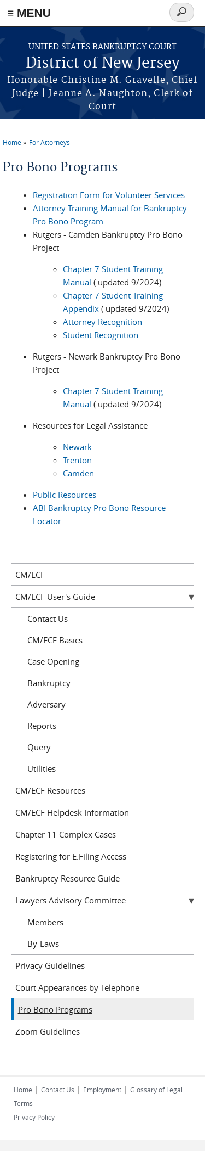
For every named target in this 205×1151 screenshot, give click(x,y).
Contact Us (47, 618)
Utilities (41, 768)
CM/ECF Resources (50, 790)
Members (45, 922)
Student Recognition (100, 334)
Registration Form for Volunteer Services (109, 194)
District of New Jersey (103, 63)
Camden (78, 473)
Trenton (77, 459)
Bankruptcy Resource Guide (67, 878)
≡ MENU (29, 13)
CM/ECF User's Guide (55, 596)
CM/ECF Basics (55, 640)
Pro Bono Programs (55, 1009)
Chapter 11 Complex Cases (65, 834)
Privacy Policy (34, 1117)
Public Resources (64, 494)
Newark (77, 446)
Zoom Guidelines (47, 1031)
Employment (102, 1089)
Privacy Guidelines (50, 965)
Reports (41, 725)
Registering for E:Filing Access (70, 856)
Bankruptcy (49, 682)
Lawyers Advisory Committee (70, 900)
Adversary (46, 704)
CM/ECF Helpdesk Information (72, 812)
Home (12, 142)
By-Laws (43, 943)
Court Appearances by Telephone (77, 987)
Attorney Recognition (102, 321)
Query (39, 747)
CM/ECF (30, 574)
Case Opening (53, 661)
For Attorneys (49, 142)
